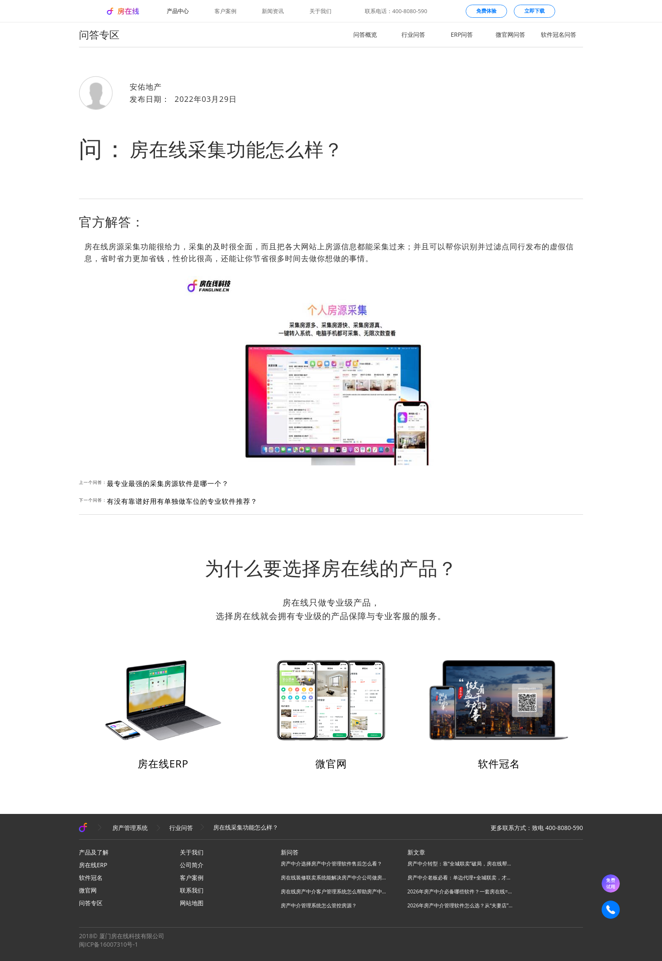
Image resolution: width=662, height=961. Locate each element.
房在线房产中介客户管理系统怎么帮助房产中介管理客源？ (333, 891)
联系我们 (191, 890)
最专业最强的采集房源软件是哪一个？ (168, 483)
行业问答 (413, 34)
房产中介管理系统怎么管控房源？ (319, 905)
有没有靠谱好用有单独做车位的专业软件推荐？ (182, 501)
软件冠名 (499, 763)
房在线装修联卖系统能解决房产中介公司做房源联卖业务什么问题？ (333, 877)
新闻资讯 (273, 11)
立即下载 (534, 10)
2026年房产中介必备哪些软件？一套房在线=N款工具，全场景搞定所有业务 (460, 891)
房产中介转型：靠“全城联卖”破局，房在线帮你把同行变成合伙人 (460, 863)
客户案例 (225, 11)
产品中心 (178, 11)
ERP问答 (462, 34)
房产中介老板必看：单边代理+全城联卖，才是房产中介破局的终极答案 (460, 877)
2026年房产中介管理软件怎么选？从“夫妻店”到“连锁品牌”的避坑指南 (460, 905)
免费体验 (486, 10)
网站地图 (191, 903)
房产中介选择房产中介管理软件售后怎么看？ (331, 863)
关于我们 (320, 11)
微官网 (331, 763)
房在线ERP (163, 763)
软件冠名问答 (558, 34)
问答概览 (365, 34)
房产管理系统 (130, 828)
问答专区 (91, 903)
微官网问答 (510, 34)
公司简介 (191, 865)
